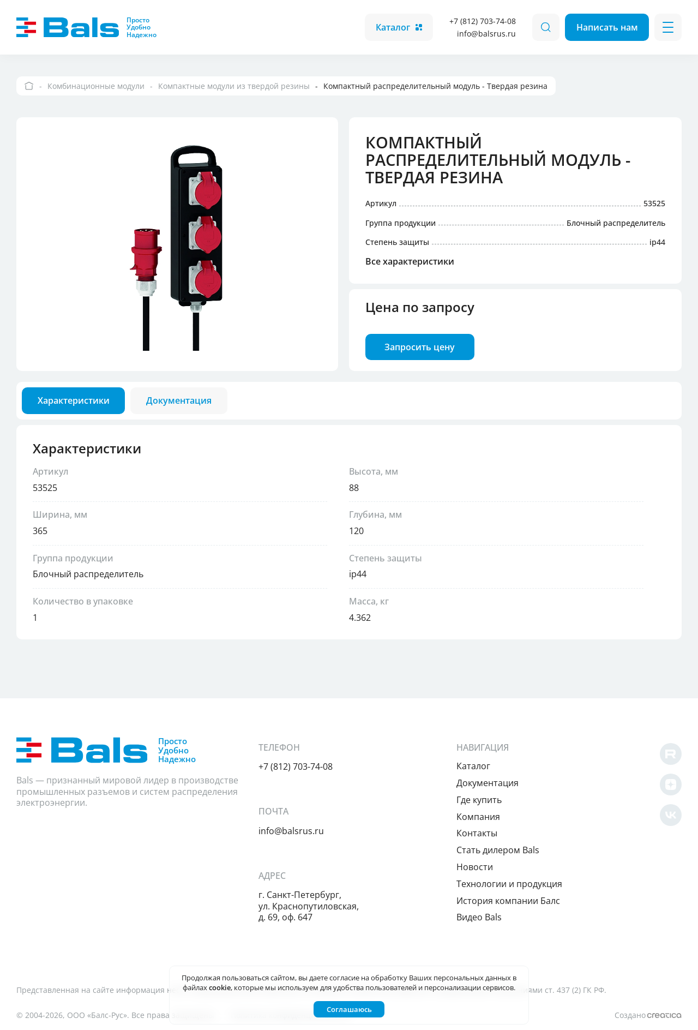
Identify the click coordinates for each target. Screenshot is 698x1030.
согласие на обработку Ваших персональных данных (420, 978)
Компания (493, 817)
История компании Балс (523, 901)
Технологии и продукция (524, 884)
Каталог (398, 27)
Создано (647, 1015)
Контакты (491, 833)
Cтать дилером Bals (512, 850)
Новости (489, 867)
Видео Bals (493, 917)
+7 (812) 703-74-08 (481, 21)
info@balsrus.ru (485, 33)
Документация (502, 783)
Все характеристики (410, 264)
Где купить (493, 800)
